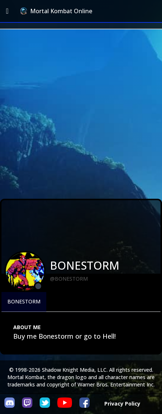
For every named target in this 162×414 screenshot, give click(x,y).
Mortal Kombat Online (56, 11)
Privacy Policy (122, 403)
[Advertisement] (81, 114)
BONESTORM (23, 301)
